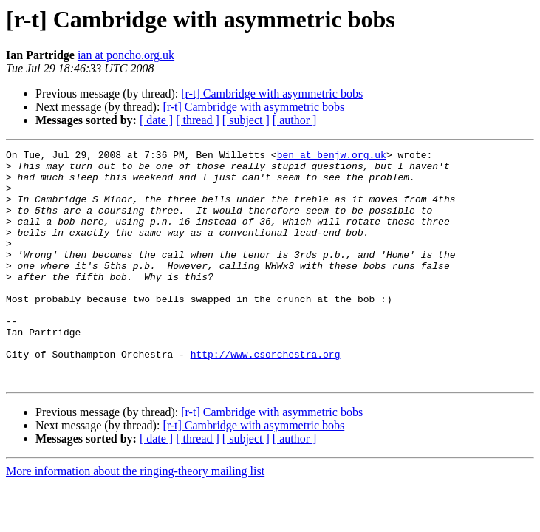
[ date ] (156, 120)
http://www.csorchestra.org (266, 396)
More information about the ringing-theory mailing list (135, 517)
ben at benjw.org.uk (331, 156)
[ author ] (295, 120)
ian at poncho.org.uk (126, 55)
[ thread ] (197, 120)
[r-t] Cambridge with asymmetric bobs (272, 93)
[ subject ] (246, 120)
